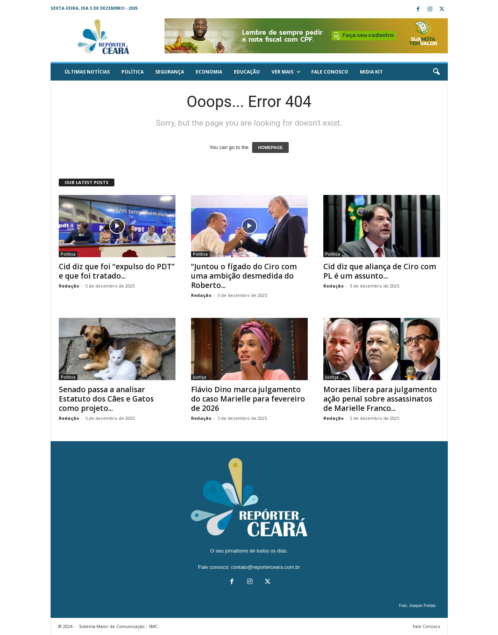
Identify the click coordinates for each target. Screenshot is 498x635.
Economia (209, 71)
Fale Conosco (329, 71)
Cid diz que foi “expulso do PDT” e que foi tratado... (117, 271)
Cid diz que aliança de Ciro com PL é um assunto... (379, 271)
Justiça (199, 377)
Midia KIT (371, 71)
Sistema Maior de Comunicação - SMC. (119, 626)
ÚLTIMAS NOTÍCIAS (87, 71)
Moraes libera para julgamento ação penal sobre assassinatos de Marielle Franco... (380, 398)
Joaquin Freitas (422, 605)
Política (132, 71)
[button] (436, 72)
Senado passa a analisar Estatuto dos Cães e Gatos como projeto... (106, 398)
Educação (247, 71)
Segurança (169, 71)
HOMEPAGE (270, 147)
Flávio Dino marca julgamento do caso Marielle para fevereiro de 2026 (248, 398)
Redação (69, 286)
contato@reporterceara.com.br (265, 567)
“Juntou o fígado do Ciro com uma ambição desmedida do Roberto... (244, 275)
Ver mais (286, 72)
